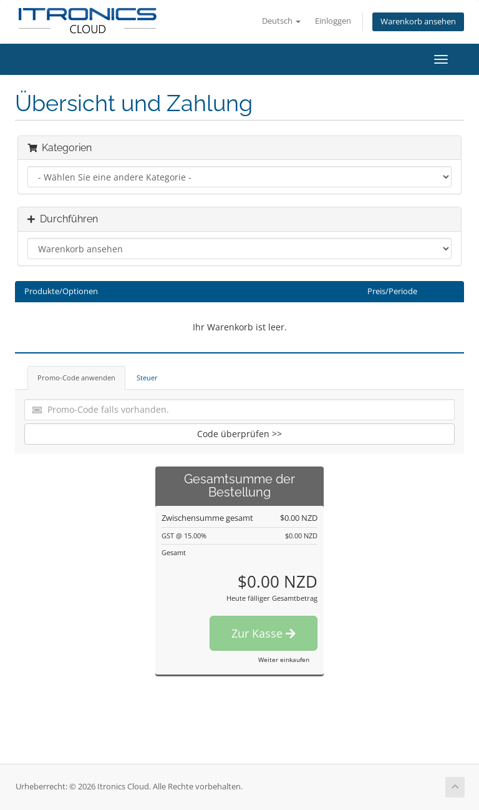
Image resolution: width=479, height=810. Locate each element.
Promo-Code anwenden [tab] (76, 377)
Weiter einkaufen (283, 659)
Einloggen (333, 21)
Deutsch (281, 21)
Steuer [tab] (147, 377)
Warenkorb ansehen (418, 21)
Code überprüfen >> (239, 434)
